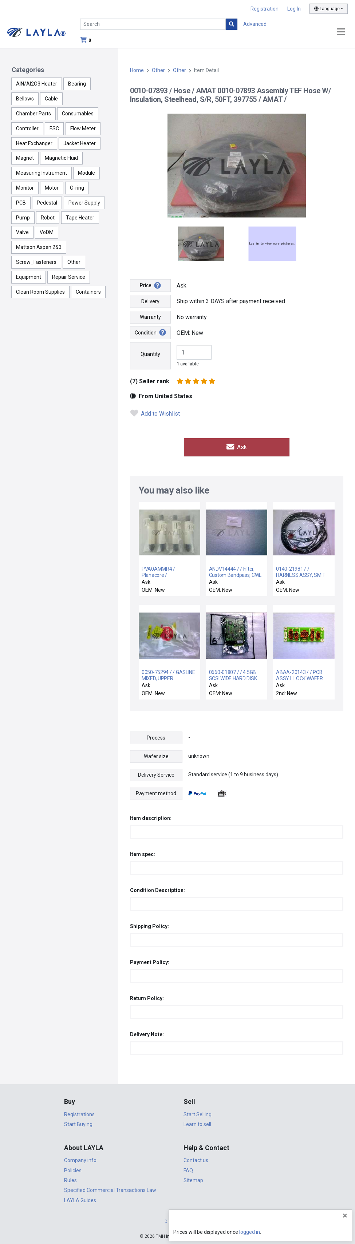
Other (73, 262)
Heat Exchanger (34, 143)
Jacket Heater (79, 143)
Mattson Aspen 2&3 (39, 247)
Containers (88, 292)
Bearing (77, 84)
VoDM (47, 232)
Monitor (25, 188)
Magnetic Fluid (61, 158)
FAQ (188, 1169)
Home (137, 70)
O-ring (77, 188)
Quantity (150, 354)
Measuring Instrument (41, 173)
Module (86, 173)
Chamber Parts (33, 113)
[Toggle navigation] (341, 32)
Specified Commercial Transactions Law (110, 1189)
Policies (73, 1169)
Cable (51, 99)
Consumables (78, 113)
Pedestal (47, 203)
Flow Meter (83, 128)
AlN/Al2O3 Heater (36, 84)
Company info (80, 1159)
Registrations (79, 1114)
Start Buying (78, 1123)
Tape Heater (80, 218)
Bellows (25, 99)
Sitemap (193, 1179)
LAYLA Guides (80, 1200)
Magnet (25, 158)
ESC (54, 128)
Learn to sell (197, 1123)
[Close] (345, 1215)
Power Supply (84, 203)
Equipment (28, 277)
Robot (48, 218)
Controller (27, 128)
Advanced (255, 24)
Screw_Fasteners (36, 262)
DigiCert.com (178, 1220)
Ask (236, 446)
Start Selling (198, 1114)
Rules (70, 1179)
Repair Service (68, 277)
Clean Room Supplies (40, 292)
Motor (52, 188)
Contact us (196, 1159)
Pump (23, 218)
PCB (21, 203)
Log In (294, 9)
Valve (22, 232)
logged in (305, 1232)
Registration (265, 9)
